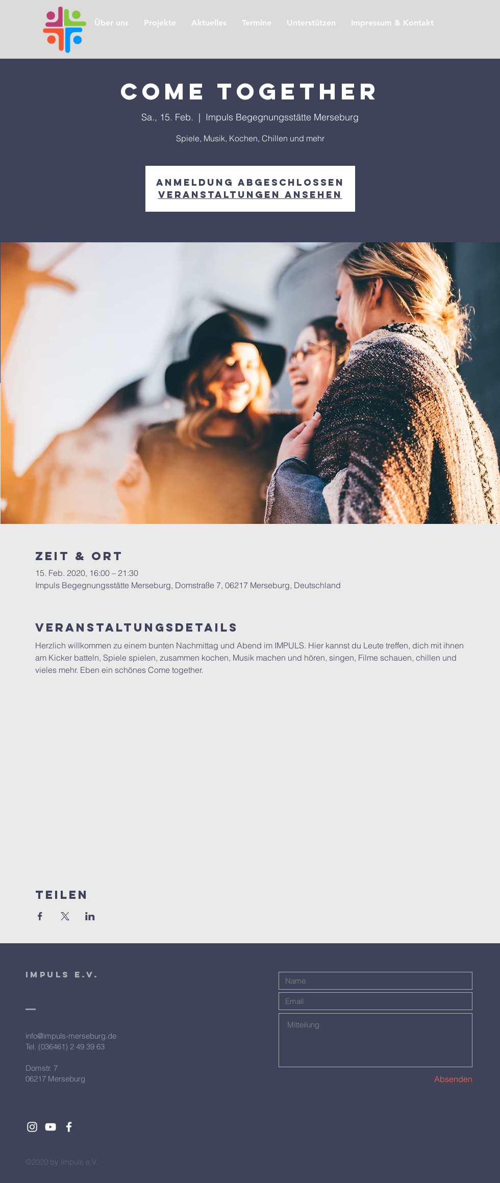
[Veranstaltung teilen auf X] (65, 916)
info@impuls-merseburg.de (71, 1036)
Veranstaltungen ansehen (250, 194)
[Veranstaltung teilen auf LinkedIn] (90, 916)
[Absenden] (436, 1079)
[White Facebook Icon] (69, 1127)
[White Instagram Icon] (32, 1127)
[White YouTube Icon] (50, 1127)
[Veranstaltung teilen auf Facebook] (40, 916)
